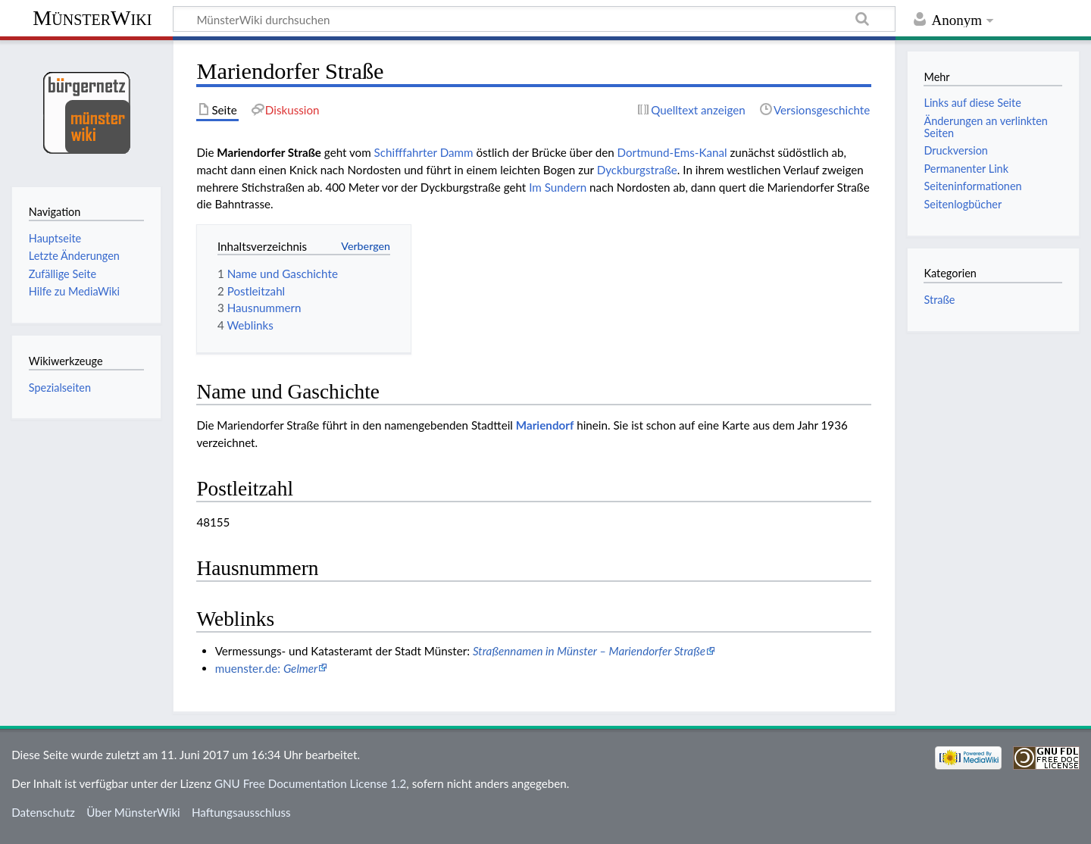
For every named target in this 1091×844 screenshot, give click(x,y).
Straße (939, 299)
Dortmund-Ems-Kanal (672, 152)
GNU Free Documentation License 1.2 (310, 783)
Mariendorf (545, 425)
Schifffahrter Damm (424, 152)
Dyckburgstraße (637, 170)
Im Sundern (557, 187)
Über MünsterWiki (133, 812)
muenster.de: (266, 668)
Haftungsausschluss (241, 812)
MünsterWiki (92, 18)
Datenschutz (43, 812)
